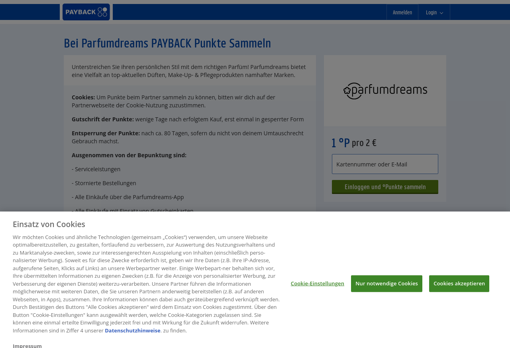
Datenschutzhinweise (133, 333)
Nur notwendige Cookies (386, 286)
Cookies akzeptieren (459, 286)
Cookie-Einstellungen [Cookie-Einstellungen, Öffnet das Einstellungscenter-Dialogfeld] (317, 286)
